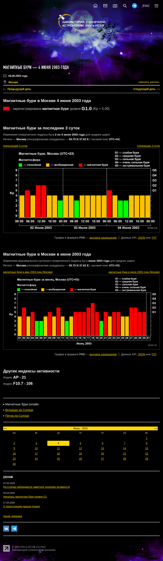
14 (124, 448)
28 (124, 458)
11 (58, 448)
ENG (146, 5)
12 (80, 448)
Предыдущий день (19, 89)
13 (102, 448)
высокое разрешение (103, 237)
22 (146, 453)
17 (36, 453)
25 (58, 458)
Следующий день (144, 89)
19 (80, 453)
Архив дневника (12, 516)
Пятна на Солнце (17, 415)
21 (124, 453)
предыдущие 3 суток (15, 145)
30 (14, 464)
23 (14, 458)
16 (14, 453)
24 (36, 458)
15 (146, 448)
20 (102, 453)
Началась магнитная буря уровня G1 (25, 496)
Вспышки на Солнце (19, 410)
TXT (154, 237)
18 (58, 453)
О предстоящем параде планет (21, 506)
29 (146, 458)
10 (36, 448)
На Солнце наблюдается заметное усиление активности (36, 486)
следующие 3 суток (148, 145)
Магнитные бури (17, 67)
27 (102, 458)
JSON (141, 237)
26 (80, 458)
